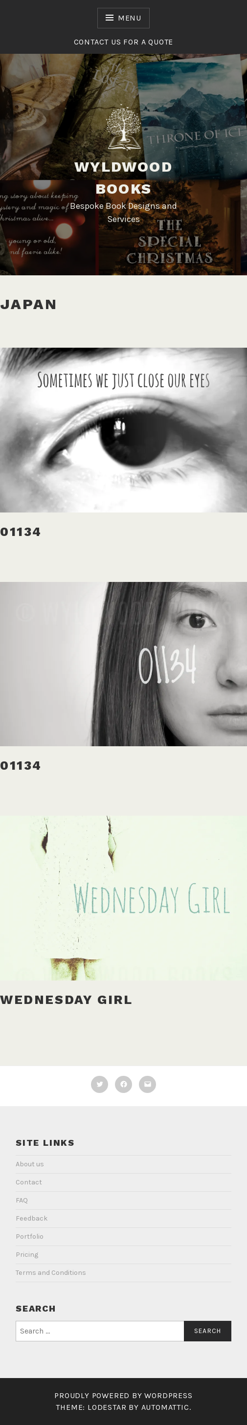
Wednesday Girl (66, 999)
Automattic (165, 1407)
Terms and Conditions (51, 1273)
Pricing (27, 1254)
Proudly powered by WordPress (123, 1395)
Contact (29, 1182)
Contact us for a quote (124, 41)
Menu (129, 17)
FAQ (22, 1200)
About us (30, 1164)
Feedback (32, 1218)
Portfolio (30, 1236)
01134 (21, 531)
